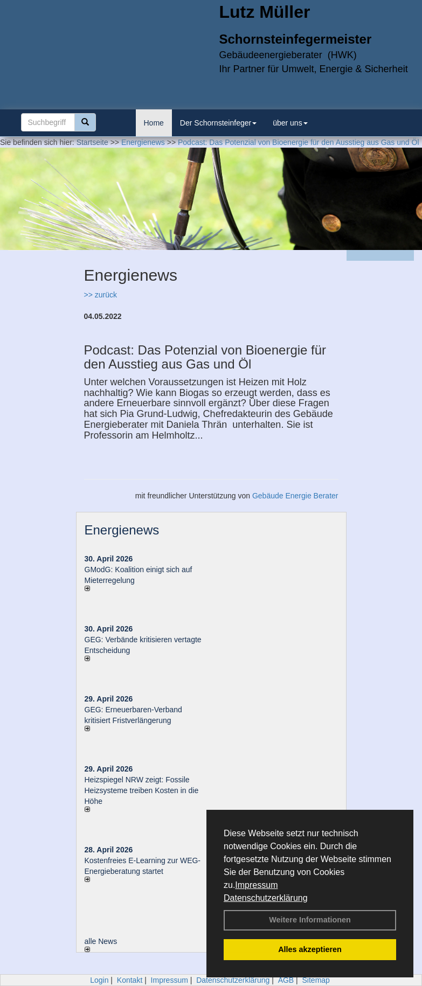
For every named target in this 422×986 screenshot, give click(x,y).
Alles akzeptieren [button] (310, 949)
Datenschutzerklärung (266, 897)
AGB (286, 980)
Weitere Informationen (310, 919)
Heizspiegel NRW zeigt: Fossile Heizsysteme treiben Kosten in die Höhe (142, 790)
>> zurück (100, 294)
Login (99, 980)
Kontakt (129, 980)
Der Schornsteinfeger (218, 123)
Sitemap (316, 980)
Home (154, 123)
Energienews (122, 530)
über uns (290, 123)
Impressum (256, 885)
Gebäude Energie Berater (295, 495)
